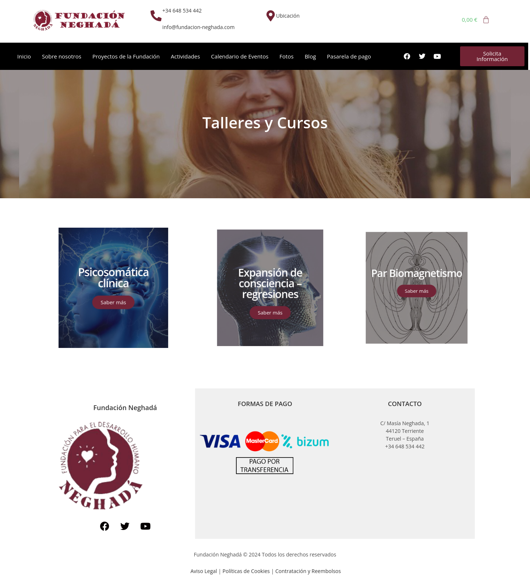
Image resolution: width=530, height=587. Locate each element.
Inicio (24, 56)
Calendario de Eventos (239, 56)
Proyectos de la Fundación (126, 56)
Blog (310, 56)
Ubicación (288, 15)
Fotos (286, 56)
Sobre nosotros (61, 56)
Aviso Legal (203, 571)
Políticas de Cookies (247, 571)
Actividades (185, 56)
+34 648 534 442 (182, 10)
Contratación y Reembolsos (308, 571)
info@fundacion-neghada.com (198, 27)
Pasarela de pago (349, 56)
